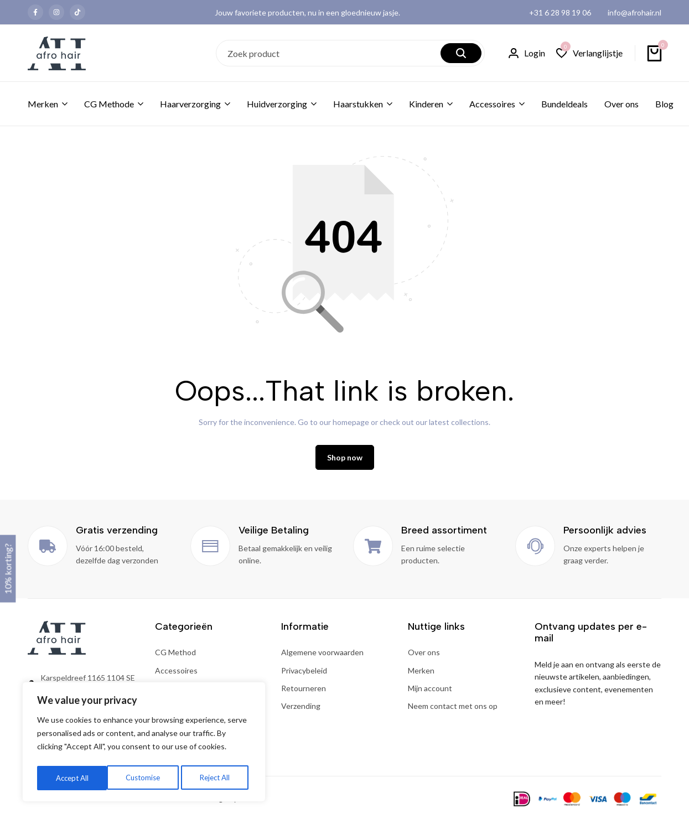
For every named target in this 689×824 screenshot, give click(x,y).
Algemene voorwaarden (322, 656)
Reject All (145, 777)
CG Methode (109, 104)
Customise (72, 777)
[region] (144, 744)
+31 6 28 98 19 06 (560, 12)
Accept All (217, 777)
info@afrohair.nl (634, 12)
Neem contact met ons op (453, 710)
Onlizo (250, 802)
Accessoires (492, 104)
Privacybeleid (304, 674)
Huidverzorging (277, 104)
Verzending (300, 710)
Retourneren (303, 692)
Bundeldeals (564, 104)
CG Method (175, 656)
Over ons (621, 104)
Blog (664, 104)
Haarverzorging (190, 104)
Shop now (344, 462)
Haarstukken (358, 104)
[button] (589, 53)
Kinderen (426, 104)
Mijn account (430, 692)
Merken (43, 104)
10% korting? (7, 568)
